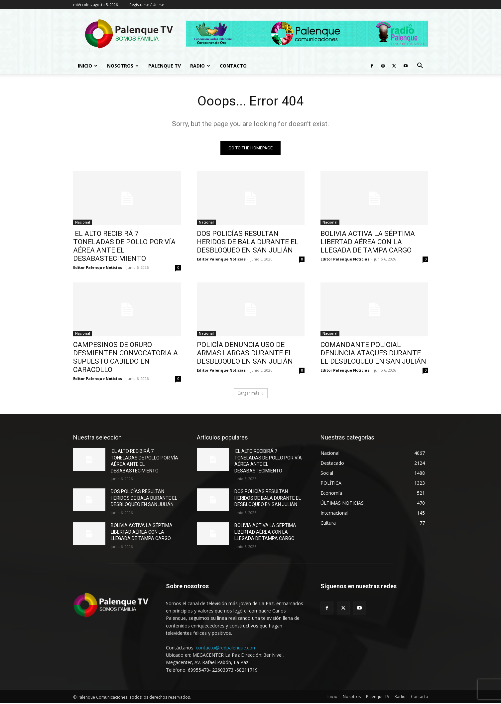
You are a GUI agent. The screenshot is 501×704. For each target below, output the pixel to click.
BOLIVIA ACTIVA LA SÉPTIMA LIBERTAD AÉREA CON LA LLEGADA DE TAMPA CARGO (367, 242)
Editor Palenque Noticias (97, 267)
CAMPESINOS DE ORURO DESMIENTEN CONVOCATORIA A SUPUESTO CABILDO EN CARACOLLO (125, 357)
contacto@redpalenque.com (226, 648)
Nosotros (123, 66)
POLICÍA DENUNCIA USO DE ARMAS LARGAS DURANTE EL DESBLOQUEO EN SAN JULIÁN (246, 353)
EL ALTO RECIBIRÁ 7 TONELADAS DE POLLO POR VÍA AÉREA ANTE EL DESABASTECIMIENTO (124, 246)
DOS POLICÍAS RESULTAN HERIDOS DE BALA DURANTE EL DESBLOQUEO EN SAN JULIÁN (248, 242)
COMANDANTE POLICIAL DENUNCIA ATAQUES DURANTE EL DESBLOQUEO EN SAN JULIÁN (373, 353)
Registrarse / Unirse (146, 4)
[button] (420, 66)
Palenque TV (164, 66)
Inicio (87, 66)
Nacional (82, 222)
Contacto (233, 66)
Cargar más (250, 393)
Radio (200, 66)
